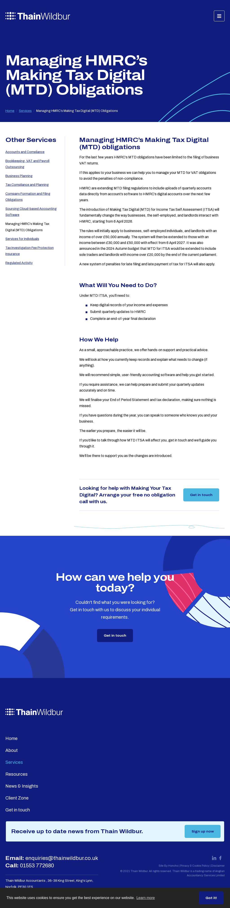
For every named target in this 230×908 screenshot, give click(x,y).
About (11, 750)
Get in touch (201, 495)
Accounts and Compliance (24, 152)
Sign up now (203, 831)
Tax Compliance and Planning (27, 184)
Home (9, 111)
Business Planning (19, 176)
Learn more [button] (145, 898)
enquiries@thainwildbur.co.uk (61, 858)
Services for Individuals (22, 239)
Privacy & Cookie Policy (194, 865)
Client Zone (17, 797)
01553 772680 (37, 865)
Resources (16, 774)
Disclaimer (218, 865)
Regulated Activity (19, 263)
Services (25, 111)
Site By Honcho (168, 865)
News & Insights (21, 786)
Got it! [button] (211, 898)
